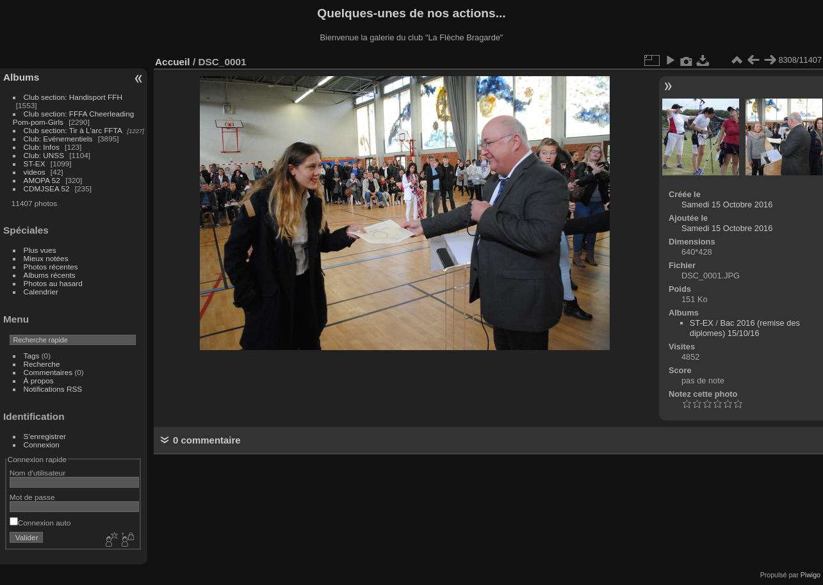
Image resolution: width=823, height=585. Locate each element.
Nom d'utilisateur (37, 473)
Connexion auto (40, 522)
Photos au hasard (53, 283)
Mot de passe (32, 497)
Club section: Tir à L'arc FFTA (73, 130)
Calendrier (41, 291)
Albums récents (50, 275)
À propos (39, 380)
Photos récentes (51, 266)
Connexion (42, 444)
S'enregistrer (45, 436)
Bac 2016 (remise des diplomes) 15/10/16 (745, 328)
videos (34, 172)
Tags (32, 355)
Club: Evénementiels (58, 138)
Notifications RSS (53, 389)
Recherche (42, 364)
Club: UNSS (44, 155)
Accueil (172, 61)
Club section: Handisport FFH (73, 97)
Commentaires (48, 372)
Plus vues (40, 250)
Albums (21, 77)
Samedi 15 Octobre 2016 (726, 204)
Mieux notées (46, 258)
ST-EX (34, 163)
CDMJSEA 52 (47, 188)
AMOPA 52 (42, 180)
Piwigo (810, 575)
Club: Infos (42, 147)
